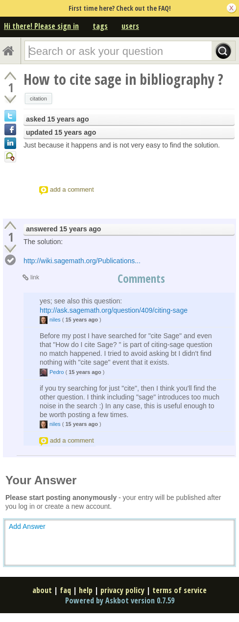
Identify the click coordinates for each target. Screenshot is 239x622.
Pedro (56, 372)
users (130, 26)
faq (65, 590)
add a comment (72, 189)
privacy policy (122, 590)
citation (38, 98)
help (86, 590)
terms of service (179, 590)
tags (100, 26)
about (42, 590)
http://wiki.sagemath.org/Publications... (82, 261)
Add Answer (27, 526)
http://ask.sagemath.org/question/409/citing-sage (114, 310)
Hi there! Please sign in (41, 26)
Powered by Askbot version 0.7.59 (119, 600)
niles (55, 320)
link (34, 277)
